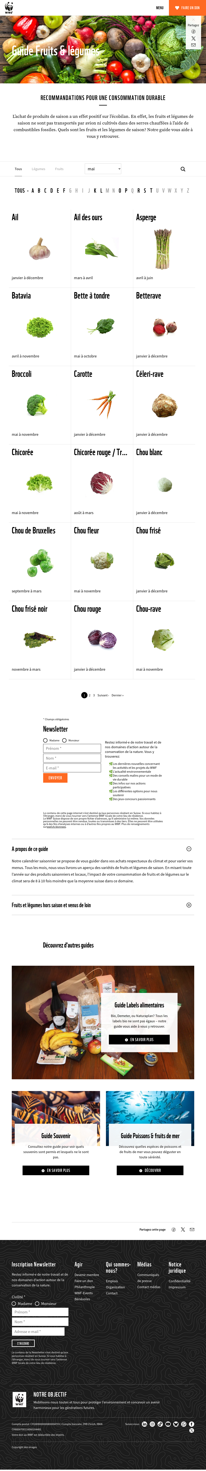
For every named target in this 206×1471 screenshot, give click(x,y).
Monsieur (73, 740)
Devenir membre (87, 1275)
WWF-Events (84, 1293)
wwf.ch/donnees (56, 826)
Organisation (115, 1287)
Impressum (177, 1287)
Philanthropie (85, 1287)
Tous (20, 190)
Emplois (112, 1281)
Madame (54, 740)
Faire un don (190, 7)
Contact (112, 1293)
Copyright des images (24, 1448)
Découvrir (153, 1170)
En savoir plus (142, 1039)
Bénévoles (82, 1299)
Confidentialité (180, 1281)
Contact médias (148, 1287)
